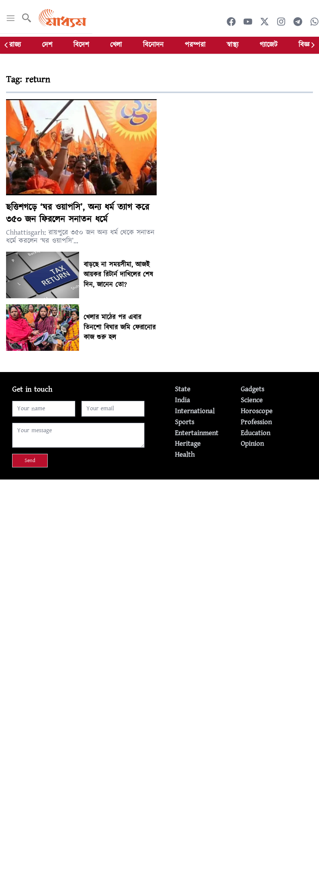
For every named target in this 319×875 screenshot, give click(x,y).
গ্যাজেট (268, 45)
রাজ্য (15, 45)
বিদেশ (81, 45)
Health (185, 455)
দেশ (47, 45)
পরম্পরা (195, 45)
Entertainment (196, 433)
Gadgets (252, 389)
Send (30, 460)
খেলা (116, 45)
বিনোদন (153, 45)
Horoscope (256, 411)
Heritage (188, 444)
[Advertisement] (159, 532)
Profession (256, 422)
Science (252, 400)
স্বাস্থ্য (232, 45)
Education (255, 433)
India (182, 400)
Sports (184, 422)
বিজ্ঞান (307, 45)
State (182, 389)
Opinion (252, 444)
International (195, 411)
